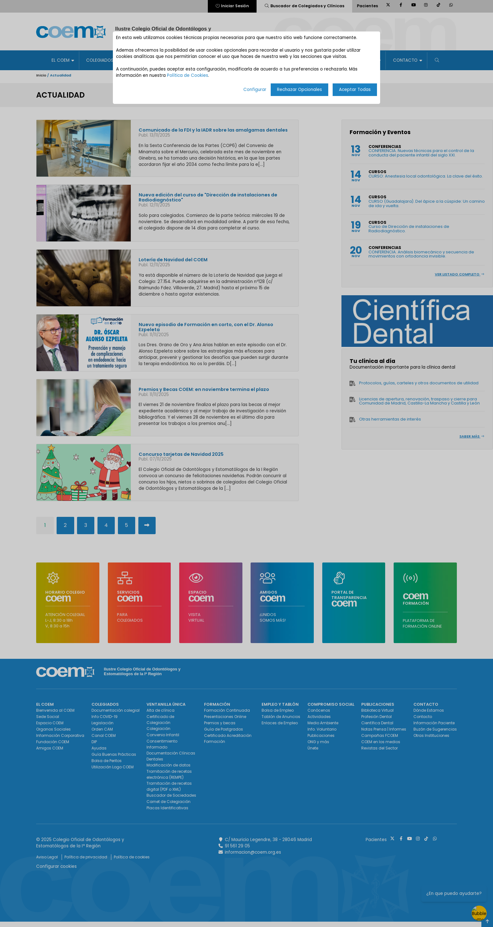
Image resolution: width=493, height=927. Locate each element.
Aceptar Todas (355, 90)
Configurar (254, 90)
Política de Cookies (187, 75)
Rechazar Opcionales (299, 90)
